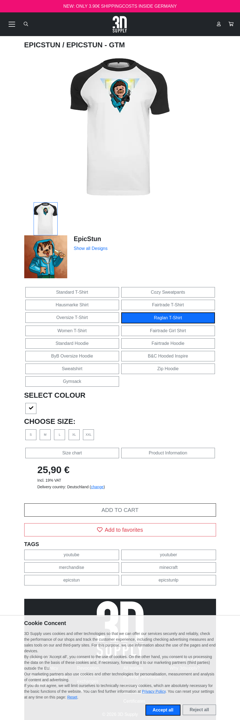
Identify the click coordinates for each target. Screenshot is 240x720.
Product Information (168, 453)
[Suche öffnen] (25, 24)
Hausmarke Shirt (72, 304)
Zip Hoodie (168, 368)
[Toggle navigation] (11, 24)
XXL (88, 434)
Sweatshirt (72, 368)
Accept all (163, 710)
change (97, 487)
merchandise (71, 567)
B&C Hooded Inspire (168, 356)
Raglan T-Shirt (168, 317)
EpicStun (43, 45)
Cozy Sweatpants (168, 292)
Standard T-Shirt (72, 292)
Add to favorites (120, 530)
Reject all (199, 709)
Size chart (72, 453)
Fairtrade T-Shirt (168, 304)
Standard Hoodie (71, 343)
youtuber (168, 554)
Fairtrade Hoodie (168, 343)
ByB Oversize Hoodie (72, 356)
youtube (71, 554)
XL (74, 434)
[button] (231, 24)
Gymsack (72, 381)
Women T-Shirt (72, 330)
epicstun (71, 580)
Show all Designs (91, 248)
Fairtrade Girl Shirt (168, 330)
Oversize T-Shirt (72, 317)
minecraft (169, 567)
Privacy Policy (154, 691)
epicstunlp (168, 580)
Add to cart (119, 510)
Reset (72, 697)
